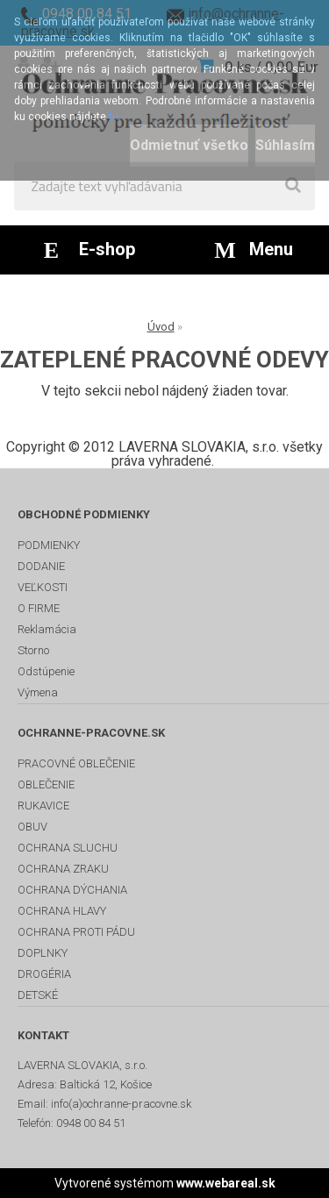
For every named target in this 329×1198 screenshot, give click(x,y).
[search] (293, 185)
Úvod (161, 326)
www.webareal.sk (225, 1183)
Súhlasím (285, 145)
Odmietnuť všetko (189, 145)
